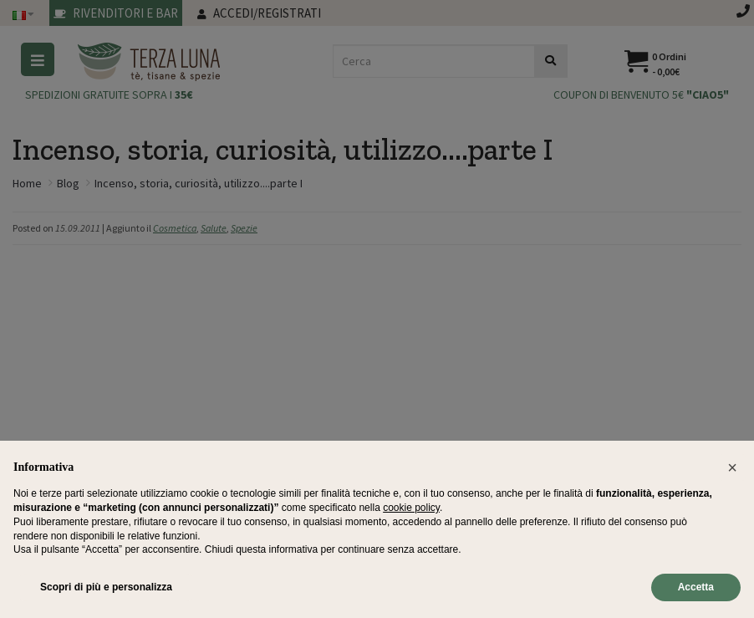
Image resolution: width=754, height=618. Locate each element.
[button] (732, 467)
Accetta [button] (696, 587)
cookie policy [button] (411, 507)
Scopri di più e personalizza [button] (106, 587)
